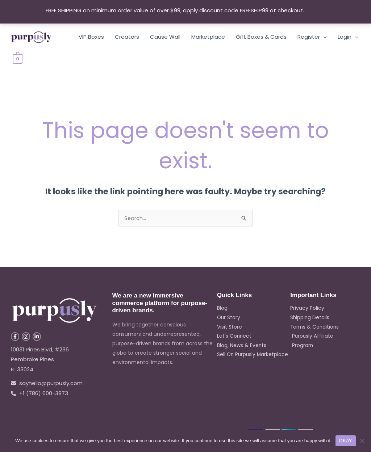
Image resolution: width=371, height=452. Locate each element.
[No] (362, 440)
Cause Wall (165, 37)
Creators (127, 37)
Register (308, 37)
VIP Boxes (91, 37)
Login (344, 37)
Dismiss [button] (315, 10)
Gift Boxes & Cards (261, 37)
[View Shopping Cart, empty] (17, 58)
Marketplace (208, 37)
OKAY (345, 440)
